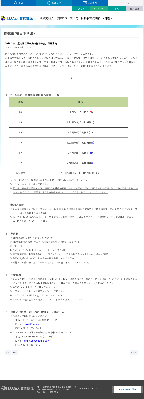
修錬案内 (62, 18)
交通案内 (90, 3)
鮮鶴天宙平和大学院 (127, 389)
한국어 (81, 8)
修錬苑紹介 (47, 18)
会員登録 (134, 8)
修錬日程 (54, 3)
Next (8, 352)
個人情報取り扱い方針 (89, 388)
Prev (15, 352)
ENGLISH (99, 8)
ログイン (125, 2)
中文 (116, 8)
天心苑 (74, 18)
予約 (18, 3)
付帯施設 (108, 18)
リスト (134, 352)
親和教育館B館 (90, 18)
